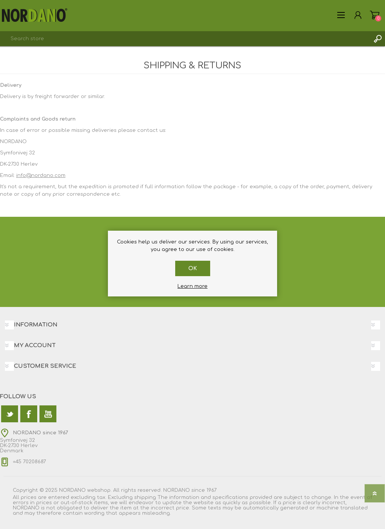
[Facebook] (28, 413)
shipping (145, 497)
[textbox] (185, 38)
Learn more (192, 286)
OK (192, 268)
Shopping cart (374, 15)
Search (377, 38)
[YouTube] (47, 413)
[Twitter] (9, 413)
